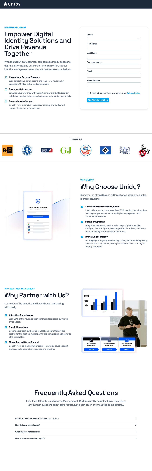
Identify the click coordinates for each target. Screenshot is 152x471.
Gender (90, 35)
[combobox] (114, 39)
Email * (90, 71)
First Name (92, 44)
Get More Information (98, 100)
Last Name (91, 53)
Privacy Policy (133, 93)
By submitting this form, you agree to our (115, 93)
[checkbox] (88, 93)
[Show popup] (139, 39)
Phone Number (93, 80)
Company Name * (94, 62)
